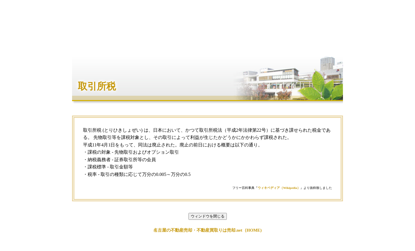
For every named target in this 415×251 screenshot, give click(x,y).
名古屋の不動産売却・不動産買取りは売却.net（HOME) (207, 230)
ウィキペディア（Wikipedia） (279, 187)
